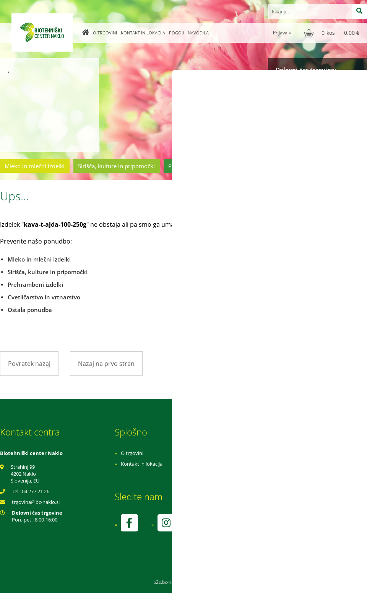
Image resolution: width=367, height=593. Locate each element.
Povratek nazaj (29, 363)
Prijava (282, 32)
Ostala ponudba (338, 166)
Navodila (198, 33)
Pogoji (176, 33)
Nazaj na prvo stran (106, 363)
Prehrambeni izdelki (194, 166)
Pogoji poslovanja (244, 463)
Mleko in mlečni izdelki (35, 166)
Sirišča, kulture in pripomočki (116, 166)
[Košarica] (333, 33)
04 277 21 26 (35, 491)
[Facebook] (129, 522)
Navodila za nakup (245, 453)
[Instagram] (165, 522)
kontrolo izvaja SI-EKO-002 (253, 528)
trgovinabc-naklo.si (36, 502)
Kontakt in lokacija (143, 33)
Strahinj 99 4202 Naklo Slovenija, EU (25, 473)
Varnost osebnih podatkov (254, 474)
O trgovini (105, 33)
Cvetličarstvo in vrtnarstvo (268, 166)
